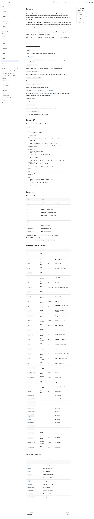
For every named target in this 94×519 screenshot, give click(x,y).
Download (80, 2)
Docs (69, 2)
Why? (65, 2)
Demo (74, 2)
